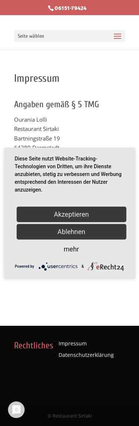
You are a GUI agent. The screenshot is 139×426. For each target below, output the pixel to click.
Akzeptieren (71, 214)
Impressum (73, 343)
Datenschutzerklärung (86, 354)
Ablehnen (71, 232)
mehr (71, 249)
